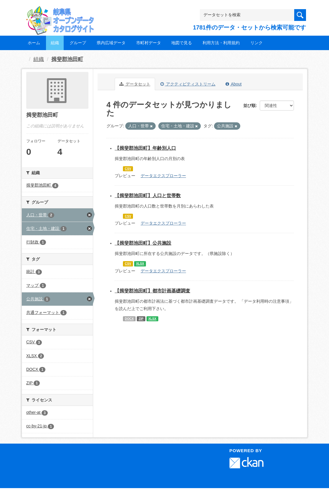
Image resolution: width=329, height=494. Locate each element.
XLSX (140, 263)
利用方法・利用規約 (221, 42)
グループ (78, 42)
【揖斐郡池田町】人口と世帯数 (148, 195)
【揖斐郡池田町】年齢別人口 (145, 148)
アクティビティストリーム (188, 84)
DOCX (129, 318)
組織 (55, 42)
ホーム (34, 42)
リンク (256, 42)
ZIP (141, 318)
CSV (128, 168)
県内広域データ (111, 42)
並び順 (249, 105)
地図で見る (181, 42)
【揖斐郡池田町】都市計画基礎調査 (152, 290)
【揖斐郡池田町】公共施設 (143, 243)
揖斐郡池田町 (67, 59)
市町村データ (148, 42)
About (234, 84)
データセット (134, 84)
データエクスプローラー (163, 175)
